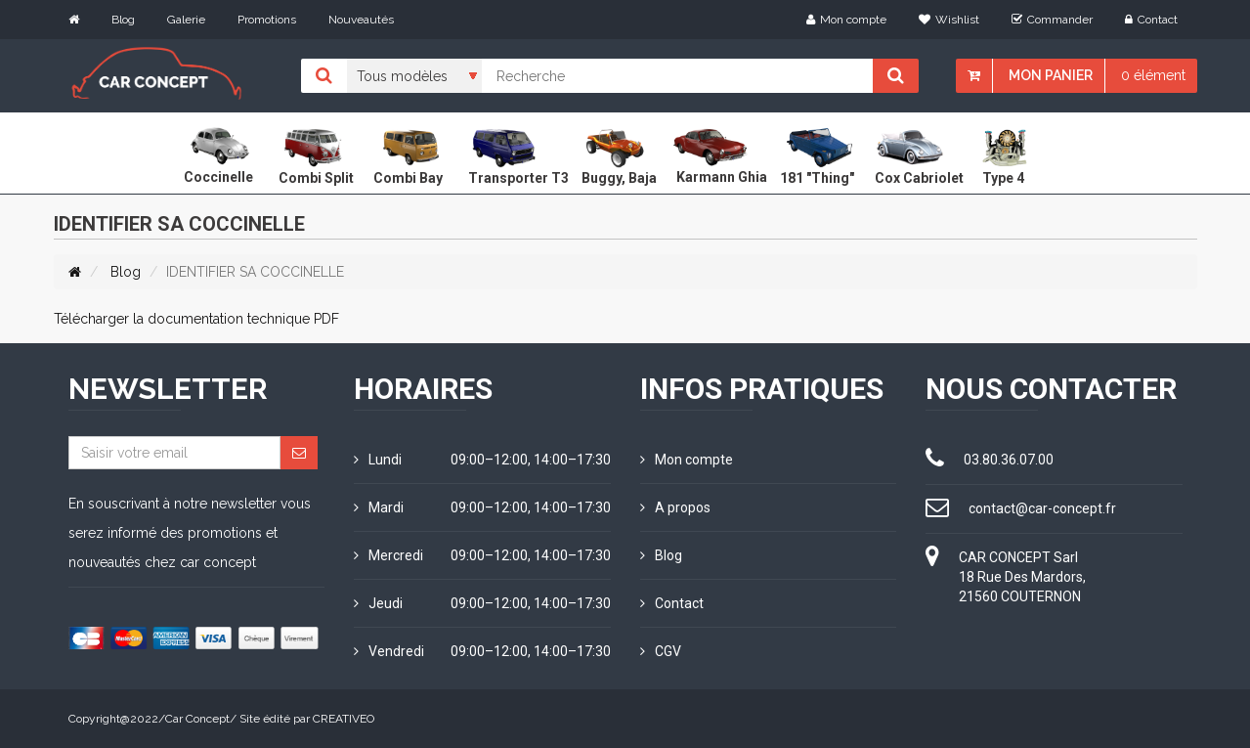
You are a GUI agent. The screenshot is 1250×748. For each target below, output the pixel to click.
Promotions (266, 19)
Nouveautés (361, 19)
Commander (1052, 19)
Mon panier (1051, 75)
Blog (123, 19)
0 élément (1153, 75)
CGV (660, 651)
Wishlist (949, 19)
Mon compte (846, 19)
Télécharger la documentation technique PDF (196, 319)
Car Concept (197, 719)
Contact (1151, 19)
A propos (675, 507)
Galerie (186, 19)
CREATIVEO (343, 719)
